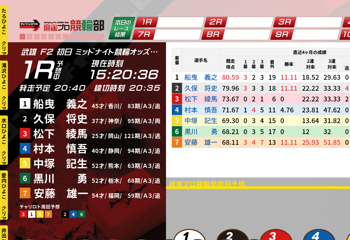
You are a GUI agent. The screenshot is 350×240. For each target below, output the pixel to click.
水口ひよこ (4, 131)
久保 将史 (60, 118)
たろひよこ (4, 21)
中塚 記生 (60, 163)
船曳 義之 (60, 103)
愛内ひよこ (4, 186)
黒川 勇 (60, 178)
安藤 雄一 (61, 193)
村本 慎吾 (60, 148)
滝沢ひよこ (4, 76)
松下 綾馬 (60, 133)
